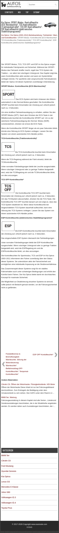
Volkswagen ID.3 (8, 497)
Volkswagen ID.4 (8, 503)
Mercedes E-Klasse (9, 487)
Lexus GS (5, 482)
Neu (19, 12)
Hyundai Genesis (8, 471)
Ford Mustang (7, 466)
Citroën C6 (6, 461)
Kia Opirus (5, 35)
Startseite (9, 12)
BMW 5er (5, 455)
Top (27, 12)
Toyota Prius (6, 508)
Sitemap (36, 12)
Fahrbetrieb (47, 35)
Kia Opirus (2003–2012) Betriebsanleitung (26, 35)
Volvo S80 (5, 492)
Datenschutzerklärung (14, 18)
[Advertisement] (29, 53)
